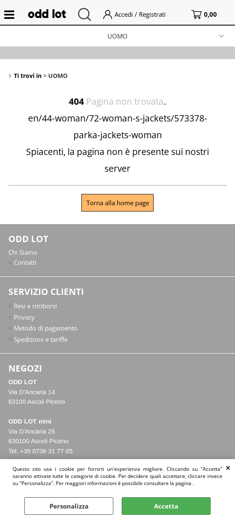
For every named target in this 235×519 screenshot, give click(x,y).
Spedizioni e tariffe (41, 339)
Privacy (24, 317)
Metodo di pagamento (46, 328)
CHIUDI (228, 467)
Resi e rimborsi (35, 306)
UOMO (117, 36)
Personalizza (69, 506)
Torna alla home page (117, 203)
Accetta (166, 506)
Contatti (25, 262)
